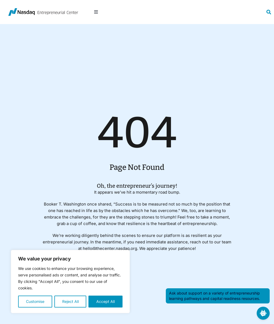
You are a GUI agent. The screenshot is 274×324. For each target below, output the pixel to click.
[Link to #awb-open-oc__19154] (268, 12)
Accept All (105, 301)
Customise (35, 301)
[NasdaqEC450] (43, 10)
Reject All (70, 301)
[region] (70, 281)
